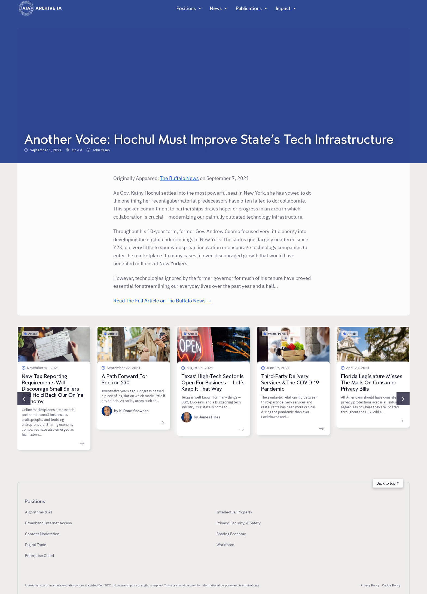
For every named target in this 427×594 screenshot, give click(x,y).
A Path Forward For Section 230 (124, 379)
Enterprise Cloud (39, 555)
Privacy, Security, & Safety (238, 522)
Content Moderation (42, 533)
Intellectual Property (234, 512)
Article (32, 334)
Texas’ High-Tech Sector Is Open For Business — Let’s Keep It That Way (212, 383)
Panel (282, 334)
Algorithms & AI (38, 512)
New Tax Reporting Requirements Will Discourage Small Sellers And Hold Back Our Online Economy (53, 389)
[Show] (199, 8)
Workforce (225, 544)
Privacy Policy (370, 585)
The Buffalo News (179, 178)
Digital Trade (35, 544)
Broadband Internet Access (48, 522)
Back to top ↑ (387, 483)
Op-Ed (77, 150)
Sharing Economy (231, 533)
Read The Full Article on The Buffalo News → (162, 300)
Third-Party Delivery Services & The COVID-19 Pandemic (290, 383)
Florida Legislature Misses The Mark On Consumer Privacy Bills (371, 383)
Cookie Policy (391, 585)
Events (272, 334)
